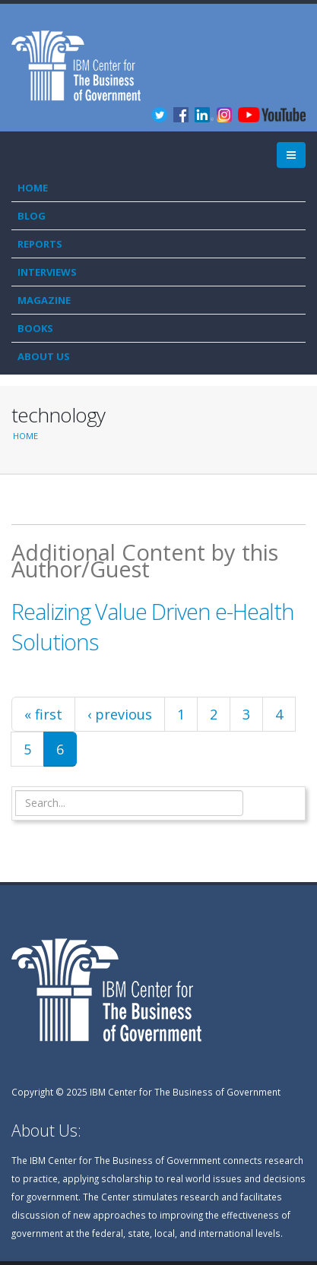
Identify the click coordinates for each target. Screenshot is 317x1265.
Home (32, 187)
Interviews (47, 272)
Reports (39, 244)
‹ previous (119, 714)
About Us (43, 356)
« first (43, 714)
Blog (31, 216)
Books (35, 328)
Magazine (44, 300)
